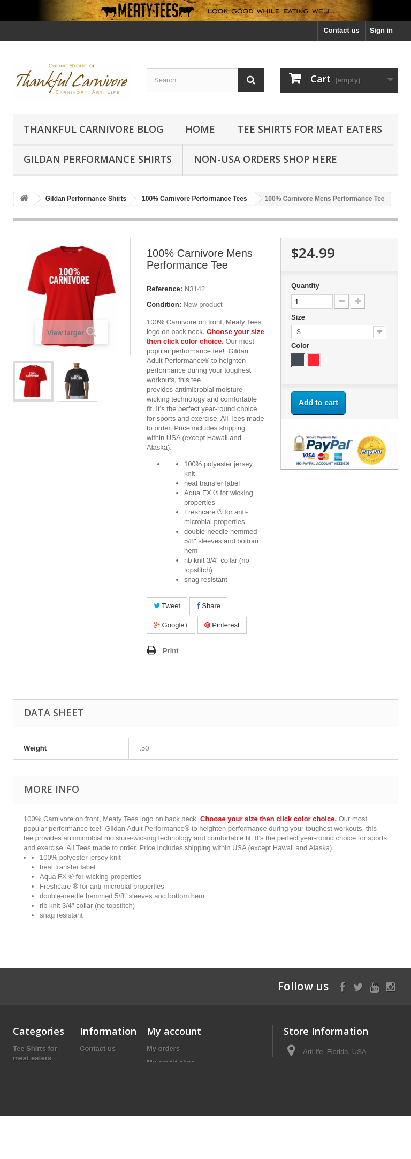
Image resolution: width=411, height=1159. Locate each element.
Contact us (341, 30)
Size (299, 317)
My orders (163, 1048)
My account (174, 1031)
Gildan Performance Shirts (98, 159)
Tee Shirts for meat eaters (309, 129)
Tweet (167, 606)
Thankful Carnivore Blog (93, 129)
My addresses (170, 1076)
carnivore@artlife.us (355, 1071)
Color (301, 346)
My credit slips (171, 1062)
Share (208, 606)
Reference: (164, 289)
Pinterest (222, 625)
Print (171, 651)
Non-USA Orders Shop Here (265, 159)
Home (200, 129)
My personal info (174, 1090)
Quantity (305, 286)
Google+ (171, 625)
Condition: (164, 304)
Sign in (381, 30)
